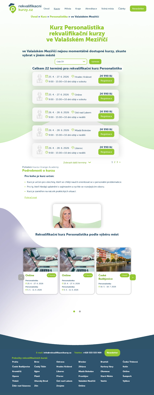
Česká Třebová (130, 361)
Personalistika (59, 16)
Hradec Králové (64, 366)
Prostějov (83, 376)
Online (29, 275)
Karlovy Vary (107, 366)
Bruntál (104, 361)
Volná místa (107, 8)
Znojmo (60, 385)
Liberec (60, 371)
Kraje (78, 8)
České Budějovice (106, 277)
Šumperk (127, 376)
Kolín (125, 366)
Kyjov (37, 371)
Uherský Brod (41, 381)
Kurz (44, 16)
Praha (15, 361)
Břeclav (82, 361)
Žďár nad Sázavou (21, 385)
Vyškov (126, 381)
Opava (15, 376)
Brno (36, 361)
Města (68, 8)
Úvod (46, 8)
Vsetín (104, 381)
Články (121, 8)
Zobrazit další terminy (74, 162)
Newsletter (138, 8)
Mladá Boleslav (86, 371)
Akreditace (91, 8)
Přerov (59, 376)
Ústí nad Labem (64, 381)
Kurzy (57, 8)
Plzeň (37, 376)
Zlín (36, 385)
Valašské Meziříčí (87, 381)
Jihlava (82, 366)
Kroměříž (16, 371)
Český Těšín (40, 366)
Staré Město (107, 376)
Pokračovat (31, 197)
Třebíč (15, 381)
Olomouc (105, 371)
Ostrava (60, 361)
